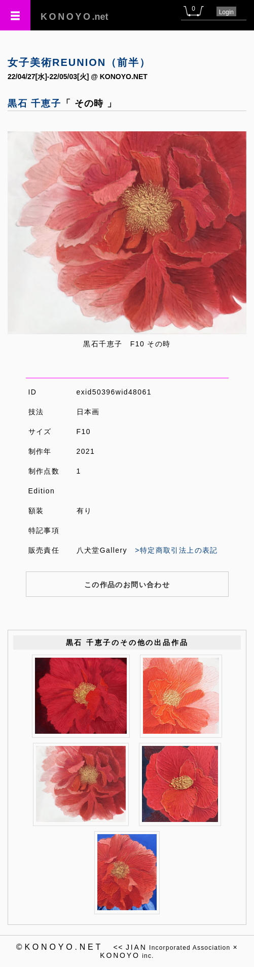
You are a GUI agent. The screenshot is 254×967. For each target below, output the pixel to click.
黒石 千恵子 (34, 103)
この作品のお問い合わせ (127, 585)
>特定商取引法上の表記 (176, 550)
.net (74, 17)
